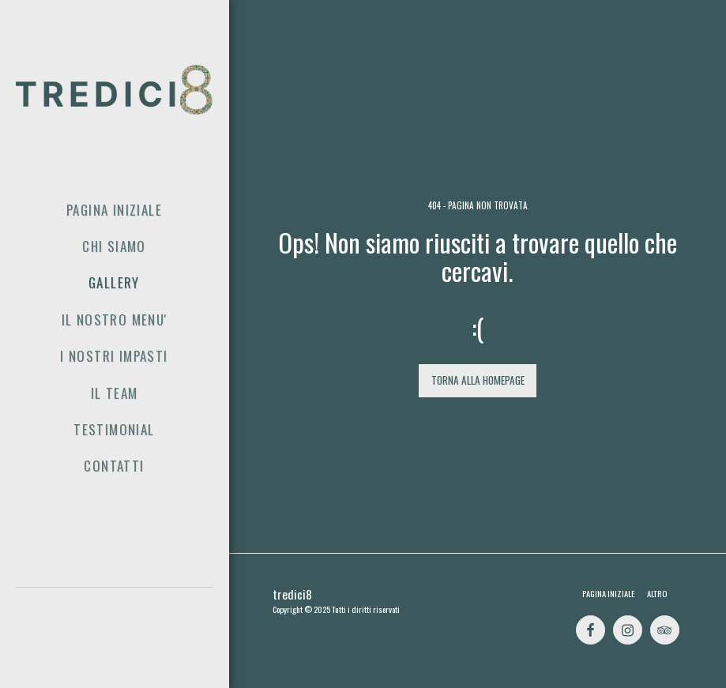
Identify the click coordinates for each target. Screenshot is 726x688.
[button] (61, 631)
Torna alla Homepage (478, 380)
